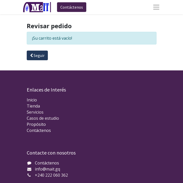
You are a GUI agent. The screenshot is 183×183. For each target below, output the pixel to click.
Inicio (32, 100)
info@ (40, 169)
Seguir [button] (37, 55)
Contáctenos (71, 7)
